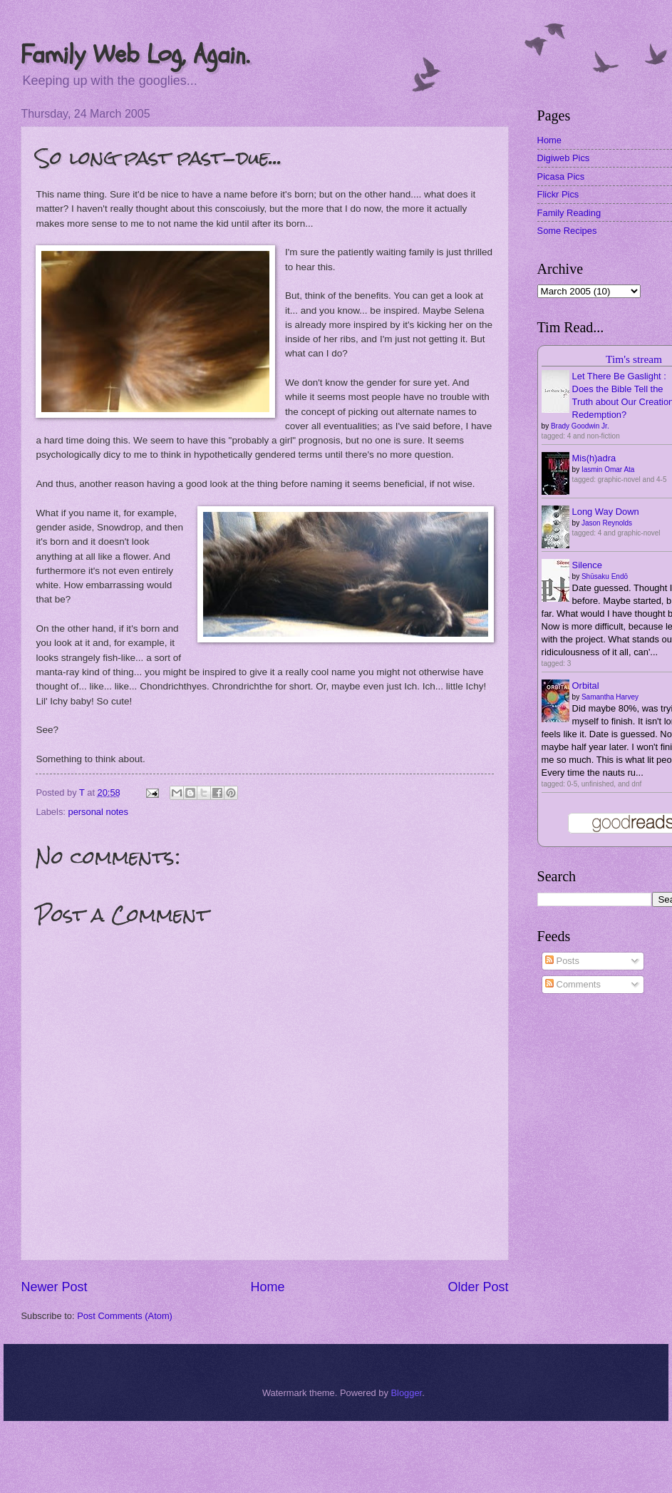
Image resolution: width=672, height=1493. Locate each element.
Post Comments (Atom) (124, 1315)
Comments (573, 984)
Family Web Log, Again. (135, 54)
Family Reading (569, 212)
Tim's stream (634, 359)
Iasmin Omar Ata (607, 469)
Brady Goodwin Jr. (580, 426)
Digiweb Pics (563, 158)
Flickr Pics (558, 194)
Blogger (406, 1392)
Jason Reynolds (606, 523)
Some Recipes (567, 230)
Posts (562, 960)
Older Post (478, 1287)
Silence (587, 565)
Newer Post (54, 1287)
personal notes (98, 811)
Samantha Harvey (610, 697)
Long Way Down (605, 511)
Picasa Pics (561, 176)
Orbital (585, 685)
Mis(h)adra (594, 458)
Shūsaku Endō (604, 576)
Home (267, 1287)
